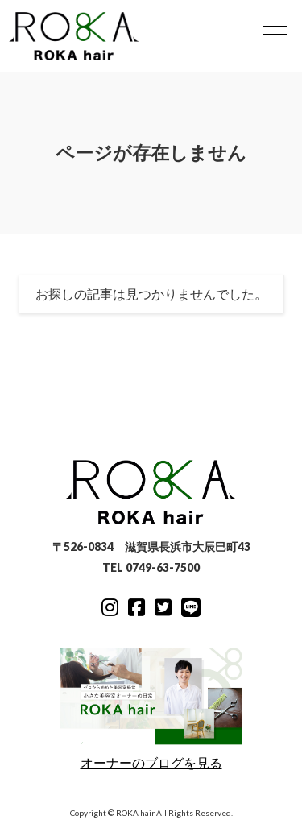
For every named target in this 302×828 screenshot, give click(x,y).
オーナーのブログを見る (151, 709)
